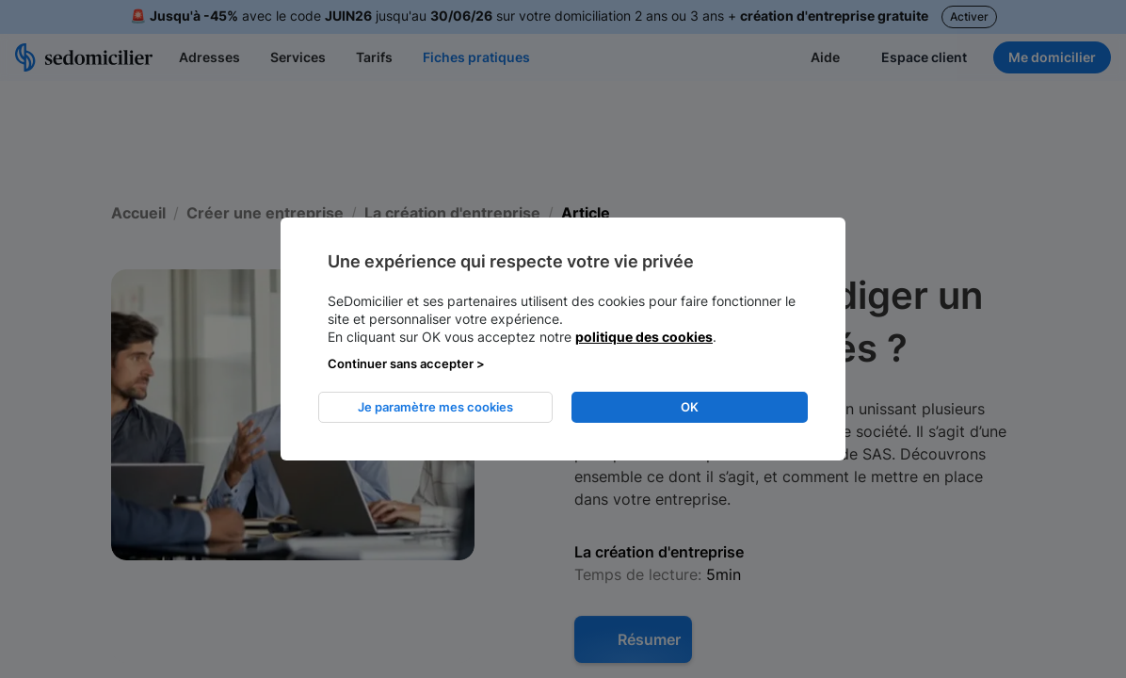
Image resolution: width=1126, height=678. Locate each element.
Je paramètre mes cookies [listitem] (435, 406)
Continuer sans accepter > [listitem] (406, 363)
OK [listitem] (690, 406)
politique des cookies (644, 337)
